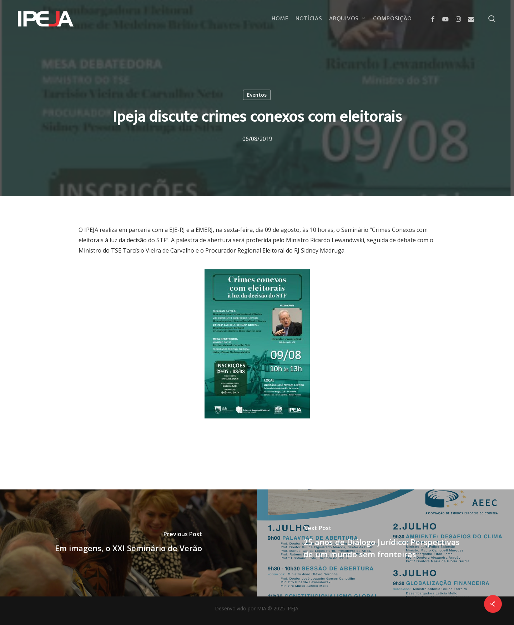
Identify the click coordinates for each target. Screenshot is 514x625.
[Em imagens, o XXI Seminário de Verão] (128, 542)
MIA (261, 608)
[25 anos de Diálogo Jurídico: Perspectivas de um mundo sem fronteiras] (385, 542)
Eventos (257, 94)
